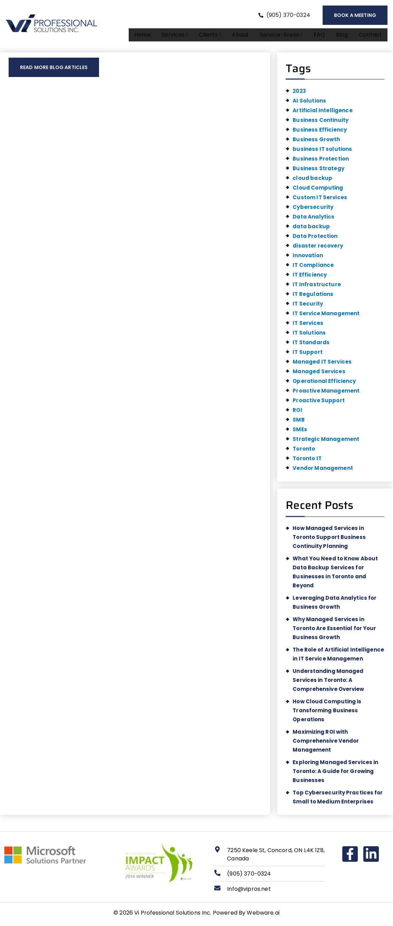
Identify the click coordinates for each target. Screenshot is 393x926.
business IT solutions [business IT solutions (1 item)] (322, 151)
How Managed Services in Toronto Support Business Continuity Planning (329, 539)
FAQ (320, 36)
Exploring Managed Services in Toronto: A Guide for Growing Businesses (335, 774)
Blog (343, 36)
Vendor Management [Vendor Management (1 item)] (323, 470)
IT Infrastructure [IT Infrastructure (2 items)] (317, 287)
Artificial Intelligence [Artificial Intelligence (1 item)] (322, 113)
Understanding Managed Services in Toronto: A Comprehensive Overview (328, 682)
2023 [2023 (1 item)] (299, 93)
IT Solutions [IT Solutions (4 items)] (309, 335)
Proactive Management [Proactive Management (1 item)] (326, 393)
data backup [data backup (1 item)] (311, 229)
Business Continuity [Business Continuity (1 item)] (320, 122)
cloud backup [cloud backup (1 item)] (312, 180)
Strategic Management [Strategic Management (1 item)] (326, 441)
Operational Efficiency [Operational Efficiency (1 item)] (324, 383)
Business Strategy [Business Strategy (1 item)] (318, 171)
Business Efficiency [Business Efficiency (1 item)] (320, 132)
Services (178, 36)
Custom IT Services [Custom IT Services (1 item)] (320, 200)
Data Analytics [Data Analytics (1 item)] (313, 219)
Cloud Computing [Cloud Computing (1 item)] (318, 190)
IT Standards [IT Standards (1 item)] (311, 345)
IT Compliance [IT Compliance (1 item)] (313, 267)
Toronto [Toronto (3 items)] (304, 451)
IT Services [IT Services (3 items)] (308, 325)
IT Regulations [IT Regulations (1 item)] (313, 296)
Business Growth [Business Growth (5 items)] (316, 142)
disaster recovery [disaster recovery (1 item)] (318, 248)
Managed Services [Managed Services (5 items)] (319, 374)
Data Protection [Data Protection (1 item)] (315, 238)
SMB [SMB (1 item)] (298, 422)
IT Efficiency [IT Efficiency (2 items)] (310, 277)
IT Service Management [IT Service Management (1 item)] (326, 316)
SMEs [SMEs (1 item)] (300, 432)
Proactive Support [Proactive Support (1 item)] (319, 403)
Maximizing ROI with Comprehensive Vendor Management (326, 743)
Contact (370, 36)
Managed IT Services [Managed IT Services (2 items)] (322, 364)
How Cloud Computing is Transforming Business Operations (327, 713)
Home (147, 36)
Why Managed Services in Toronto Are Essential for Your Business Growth (334, 631)
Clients (213, 36)
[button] (178, 36)
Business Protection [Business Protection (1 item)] (321, 161)
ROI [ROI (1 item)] (297, 412)
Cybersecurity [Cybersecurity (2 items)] (313, 209)
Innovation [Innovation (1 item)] (308, 258)
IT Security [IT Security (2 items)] (308, 306)
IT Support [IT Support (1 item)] (308, 354)
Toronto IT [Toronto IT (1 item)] (307, 461)
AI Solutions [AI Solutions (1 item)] (309, 103)
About (243, 36)
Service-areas (283, 36)
